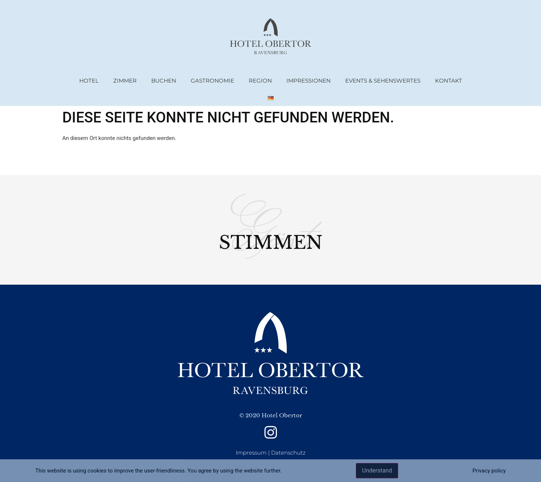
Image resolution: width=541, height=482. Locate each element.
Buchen (163, 80)
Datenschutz (288, 452)
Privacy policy (489, 470)
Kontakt (448, 80)
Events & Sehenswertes (382, 80)
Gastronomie (212, 80)
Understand (377, 470)
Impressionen (308, 80)
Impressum (251, 452)
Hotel (89, 80)
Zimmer (125, 80)
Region (260, 80)
